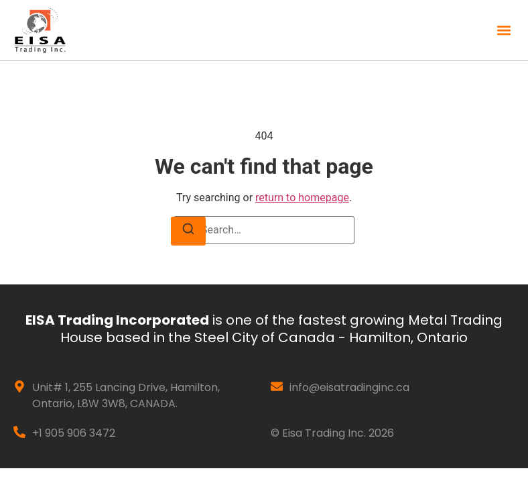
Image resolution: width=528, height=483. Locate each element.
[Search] (188, 231)
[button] (503, 30)
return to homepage (302, 197)
